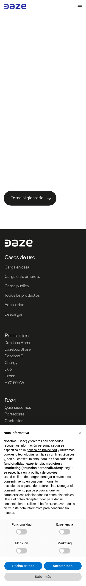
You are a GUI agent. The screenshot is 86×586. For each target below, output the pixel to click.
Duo (8, 369)
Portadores (14, 414)
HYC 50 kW (14, 382)
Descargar (14, 314)
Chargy (11, 362)
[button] (80, 432)
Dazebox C (14, 355)
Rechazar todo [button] (23, 566)
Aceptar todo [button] (62, 566)
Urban (10, 375)
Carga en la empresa (22, 276)
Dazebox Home (18, 342)
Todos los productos (22, 295)
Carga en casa (17, 267)
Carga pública (17, 285)
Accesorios (14, 304)
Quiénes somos (18, 407)
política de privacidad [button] (42, 450)
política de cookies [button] (44, 472)
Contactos (14, 420)
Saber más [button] (43, 576)
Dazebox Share (18, 349)
